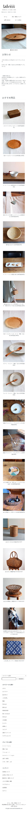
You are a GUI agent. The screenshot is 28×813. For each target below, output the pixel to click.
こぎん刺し (5, 697)
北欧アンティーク (6, 732)
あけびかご (5, 694)
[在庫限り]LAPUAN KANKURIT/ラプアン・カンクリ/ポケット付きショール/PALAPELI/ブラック (14, 632)
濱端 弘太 (5, 749)
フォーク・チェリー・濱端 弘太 (11, 393)
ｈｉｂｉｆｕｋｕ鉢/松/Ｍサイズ (10, 185)
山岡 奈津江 (5, 758)
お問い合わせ (6, 20)
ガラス (4, 688)
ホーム (4, 16)
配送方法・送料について (8, 778)
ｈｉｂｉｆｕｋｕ (6, 745)
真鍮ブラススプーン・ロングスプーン (12, 452)
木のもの (4, 716)
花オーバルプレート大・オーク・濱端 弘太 (13, 333)
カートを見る (17, 20)
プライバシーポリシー (21, 804)
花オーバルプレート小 (9, 155)
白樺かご (4, 726)
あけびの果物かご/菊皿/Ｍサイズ (11, 601)
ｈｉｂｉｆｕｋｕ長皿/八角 (9, 274)
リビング (4, 729)
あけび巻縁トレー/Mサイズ (9, 512)
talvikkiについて (6, 771)
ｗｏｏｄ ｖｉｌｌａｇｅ (8, 755)
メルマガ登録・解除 (7, 781)
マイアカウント (6, 784)
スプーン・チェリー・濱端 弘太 (11, 363)
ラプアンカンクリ (6, 735)
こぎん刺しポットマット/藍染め (11, 660)
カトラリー (5, 691)
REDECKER (5, 710)
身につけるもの (6, 713)
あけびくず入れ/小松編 (11, 542)
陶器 (3, 701)
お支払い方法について (7, 775)
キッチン (4, 723)
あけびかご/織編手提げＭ (11, 571)
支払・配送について (15, 16)
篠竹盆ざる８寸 (9, 244)
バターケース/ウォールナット (10, 125)
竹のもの (4, 704)
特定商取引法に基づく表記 (8, 804)
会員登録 (4, 787)
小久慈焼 (4, 720)
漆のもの (4, 707)
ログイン (4, 790)
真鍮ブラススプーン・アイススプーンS (12, 423)
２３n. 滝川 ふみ (7, 761)
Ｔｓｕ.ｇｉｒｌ (6, 752)
